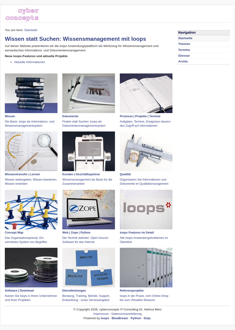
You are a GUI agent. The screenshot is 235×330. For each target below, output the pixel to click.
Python (136, 318)
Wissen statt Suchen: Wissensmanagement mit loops (75, 39)
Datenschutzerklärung (127, 313)
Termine (184, 50)
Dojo (147, 318)
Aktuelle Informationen (29, 62)
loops (105, 318)
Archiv (183, 61)
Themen (184, 44)
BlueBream (120, 318)
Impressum (101, 313)
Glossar (184, 55)
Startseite (30, 30)
